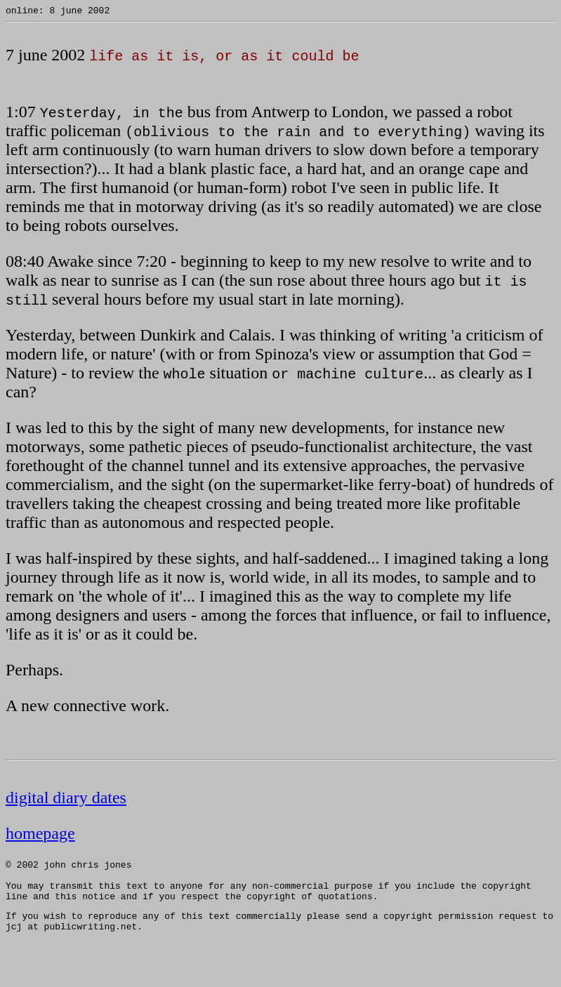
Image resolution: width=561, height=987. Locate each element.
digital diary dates (66, 799)
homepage (40, 835)
